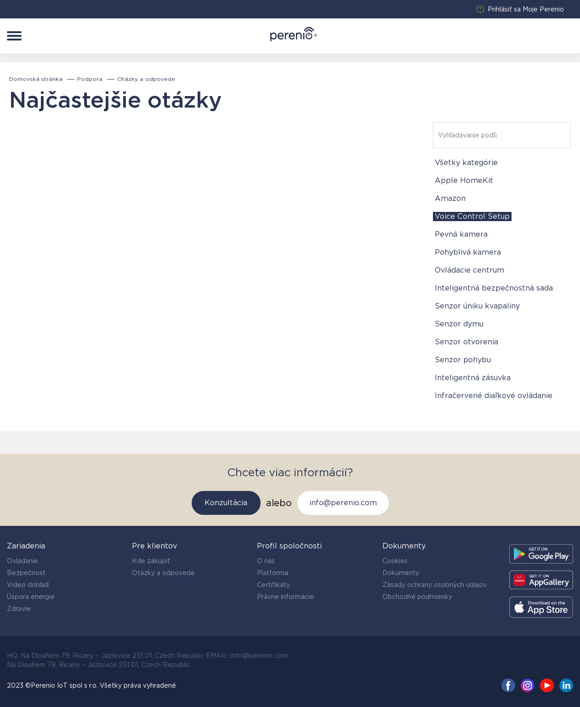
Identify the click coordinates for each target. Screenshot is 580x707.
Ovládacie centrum (469, 270)
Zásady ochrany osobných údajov (434, 584)
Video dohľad (28, 584)
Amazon (450, 198)
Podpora (89, 79)
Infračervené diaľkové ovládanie (493, 395)
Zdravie (19, 608)
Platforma (272, 572)
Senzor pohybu (463, 359)
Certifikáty (273, 584)
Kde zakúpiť (151, 560)
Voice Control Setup (472, 216)
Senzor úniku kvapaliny (477, 306)
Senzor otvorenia (466, 341)
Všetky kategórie (466, 162)
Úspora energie (31, 596)
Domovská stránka (36, 79)
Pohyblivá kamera (468, 252)
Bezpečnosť (26, 572)
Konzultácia (226, 502)
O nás (266, 560)
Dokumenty (400, 572)
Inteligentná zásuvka (473, 377)
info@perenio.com (343, 502)
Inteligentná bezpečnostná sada (494, 288)
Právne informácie (285, 596)
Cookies (395, 560)
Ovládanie (22, 560)
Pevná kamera (461, 234)
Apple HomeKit (464, 180)
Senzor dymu (459, 323)
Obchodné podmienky (417, 596)
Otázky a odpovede (163, 572)
